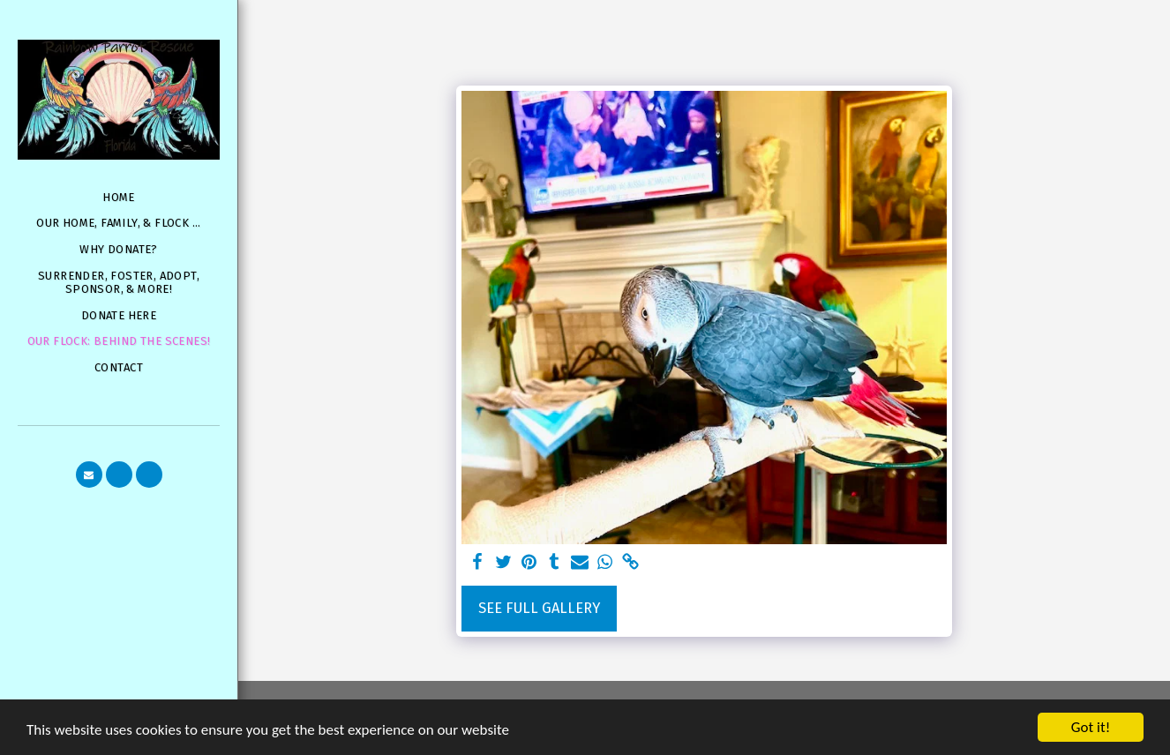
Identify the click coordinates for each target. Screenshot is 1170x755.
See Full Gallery (539, 608)
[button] (89, 474)
